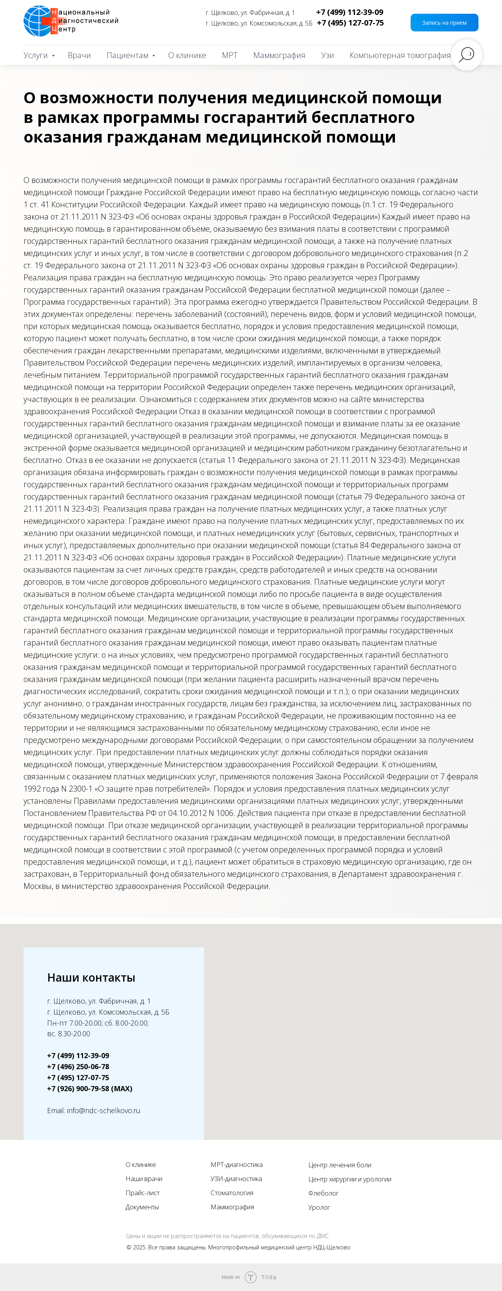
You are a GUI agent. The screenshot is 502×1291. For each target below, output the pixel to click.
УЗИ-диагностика (236, 1178)
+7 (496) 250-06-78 (78, 1066)
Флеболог (323, 1193)
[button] (444, 22)
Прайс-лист (143, 1192)
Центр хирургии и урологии (349, 1178)
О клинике (187, 55)
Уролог (319, 1207)
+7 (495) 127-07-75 (350, 22)
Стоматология (232, 1192)
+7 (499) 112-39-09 (349, 12)
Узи (327, 55)
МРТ (230, 55)
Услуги (37, 55)
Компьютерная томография (400, 55)
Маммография (279, 55)
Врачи (79, 55)
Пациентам (128, 55)
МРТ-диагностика (237, 1164)
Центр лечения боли (339, 1164)
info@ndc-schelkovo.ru (103, 1110)
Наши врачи (144, 1178)
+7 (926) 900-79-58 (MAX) (89, 1088)
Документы (142, 1206)
